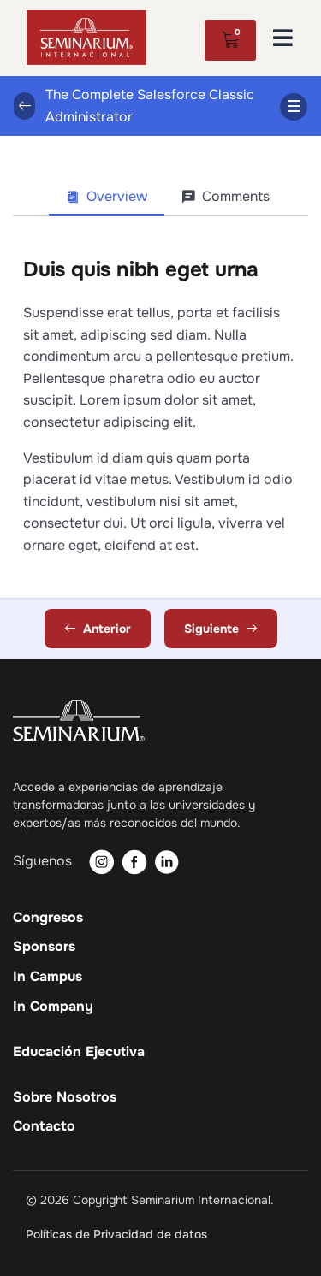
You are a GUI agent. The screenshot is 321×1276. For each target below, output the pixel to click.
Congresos (48, 917)
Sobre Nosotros (64, 1097)
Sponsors (44, 946)
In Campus (47, 976)
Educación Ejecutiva (79, 1051)
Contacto (44, 1126)
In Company (53, 1006)
